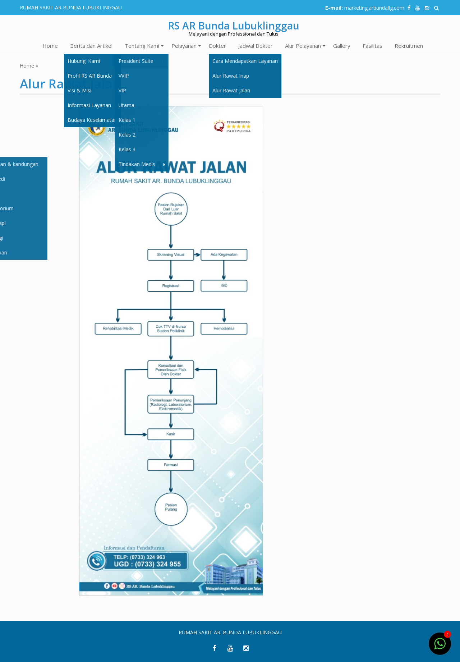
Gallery (341, 45)
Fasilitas (372, 45)
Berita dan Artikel (91, 45)
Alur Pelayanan (303, 45)
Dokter (217, 45)
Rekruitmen (409, 45)
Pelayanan (184, 45)
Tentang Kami (142, 45)
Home (50, 45)
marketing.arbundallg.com (374, 7)
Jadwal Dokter (255, 45)
